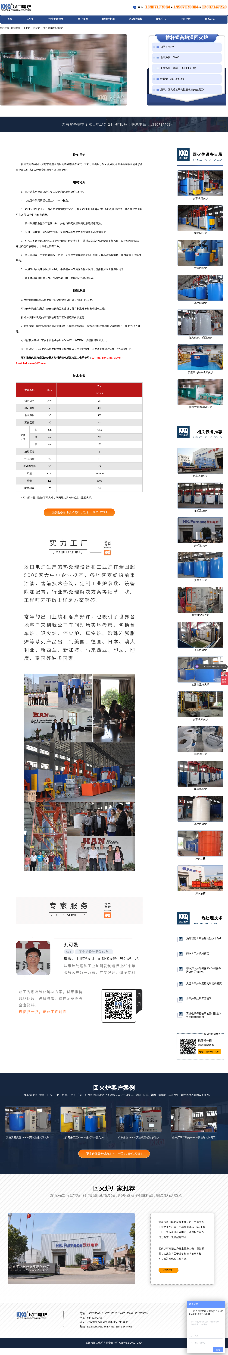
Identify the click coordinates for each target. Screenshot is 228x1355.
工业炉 (30, 19)
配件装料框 (108, 19)
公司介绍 (185, 19)
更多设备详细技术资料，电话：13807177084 (79, 512)
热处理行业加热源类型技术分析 (204, 938)
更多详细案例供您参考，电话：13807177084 (114, 1153)
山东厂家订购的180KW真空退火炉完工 (194, 1123)
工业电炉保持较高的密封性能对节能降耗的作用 (204, 1015)
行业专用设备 (56, 19)
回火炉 (36, 28)
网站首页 (15, 28)
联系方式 (210, 19)
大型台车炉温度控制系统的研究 (204, 983)
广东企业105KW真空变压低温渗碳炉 (138, 1123)
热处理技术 (135, 19)
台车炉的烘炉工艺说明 (199, 998)
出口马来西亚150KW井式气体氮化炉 (83, 1123)
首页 (9, 19)
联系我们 (168, 1270)
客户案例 (83, 19)
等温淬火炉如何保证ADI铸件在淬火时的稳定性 (203, 970)
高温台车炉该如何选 (197, 953)
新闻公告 (161, 19)
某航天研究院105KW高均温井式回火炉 (28, 1123)
